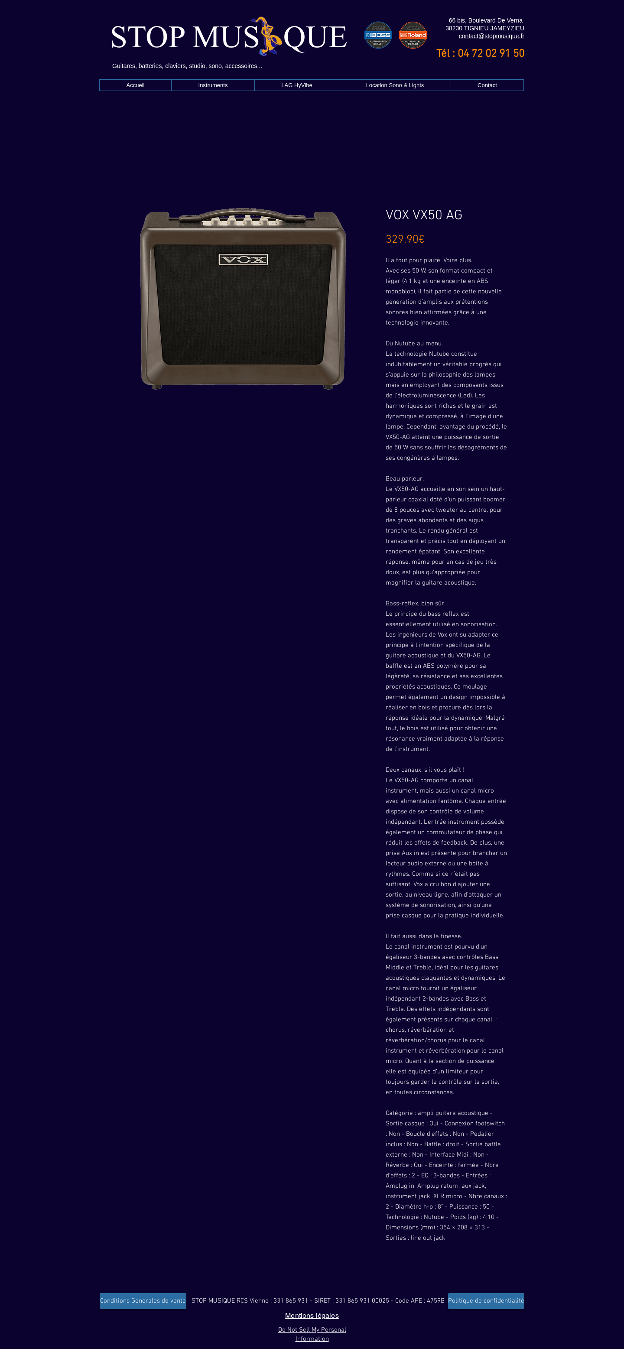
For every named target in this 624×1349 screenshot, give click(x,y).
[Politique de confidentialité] (486, 1301)
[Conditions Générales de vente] (143, 1301)
